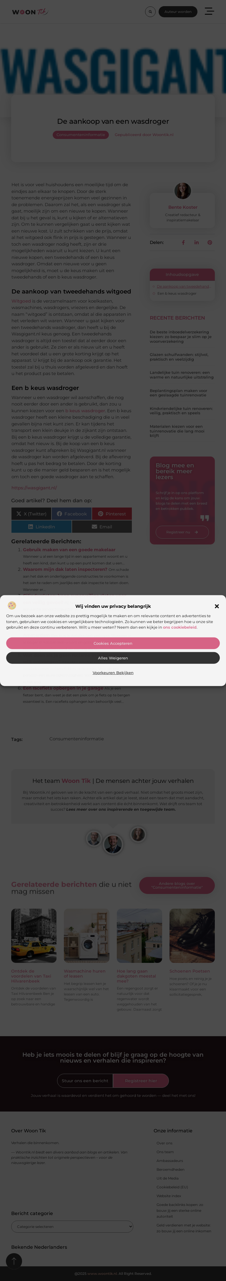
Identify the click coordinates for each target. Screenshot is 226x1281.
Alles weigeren (113, 658)
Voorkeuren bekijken (113, 673)
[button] (217, 606)
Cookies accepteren (113, 643)
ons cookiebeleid (180, 627)
